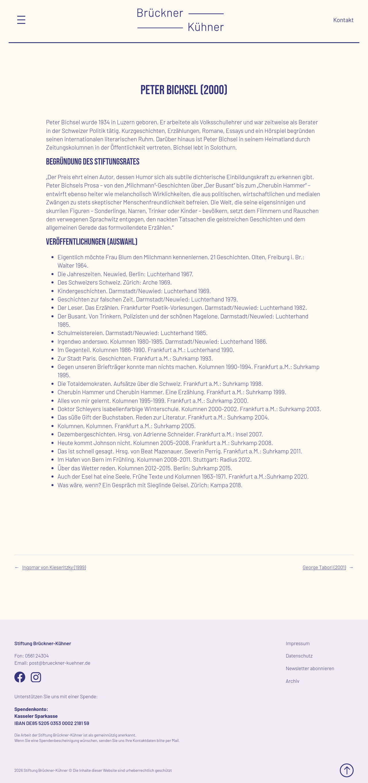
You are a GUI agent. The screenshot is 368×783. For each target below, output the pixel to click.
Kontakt (343, 19)
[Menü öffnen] (21, 20)
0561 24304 (37, 655)
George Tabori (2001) (324, 567)
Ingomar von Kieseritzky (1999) (54, 567)
